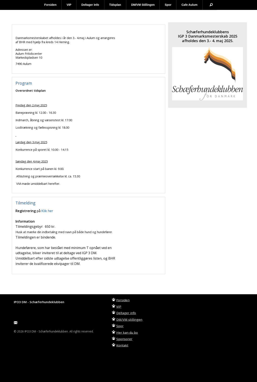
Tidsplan (115, 4)
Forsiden (50, 4)
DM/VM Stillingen (143, 4)
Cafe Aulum (189, 4)
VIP (69, 4)
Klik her (47, 211)
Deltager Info (90, 4)
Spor (168, 4)
